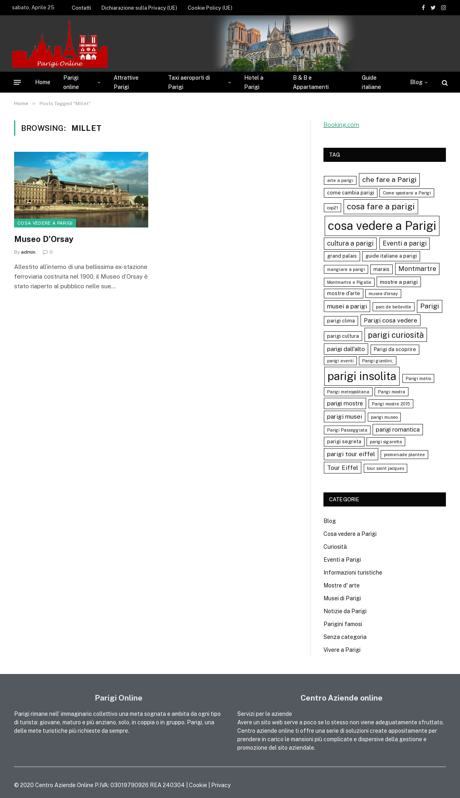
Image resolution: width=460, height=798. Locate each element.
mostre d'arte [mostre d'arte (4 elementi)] (343, 293)
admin (28, 252)
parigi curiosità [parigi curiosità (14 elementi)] (396, 334)
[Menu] (17, 82)
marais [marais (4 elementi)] (381, 269)
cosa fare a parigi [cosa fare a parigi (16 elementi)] (381, 206)
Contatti (81, 8)
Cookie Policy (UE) (210, 8)
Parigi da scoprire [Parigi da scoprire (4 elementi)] (395, 349)
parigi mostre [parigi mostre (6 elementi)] (345, 403)
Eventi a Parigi (342, 559)
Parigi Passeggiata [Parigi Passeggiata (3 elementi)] (347, 430)
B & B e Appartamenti (311, 82)
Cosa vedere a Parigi (45, 223)
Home (42, 82)
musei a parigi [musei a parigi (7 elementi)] (347, 306)
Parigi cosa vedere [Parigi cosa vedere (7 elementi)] (390, 320)
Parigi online (71, 82)
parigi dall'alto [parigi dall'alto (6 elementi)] (346, 348)
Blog (416, 82)
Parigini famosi (342, 624)
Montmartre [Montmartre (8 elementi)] (417, 269)
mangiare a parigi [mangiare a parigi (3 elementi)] (346, 269)
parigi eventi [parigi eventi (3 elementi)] (340, 360)
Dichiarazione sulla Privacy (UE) (139, 8)
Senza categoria (345, 637)
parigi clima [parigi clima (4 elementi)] (341, 321)
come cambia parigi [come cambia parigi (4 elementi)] (350, 193)
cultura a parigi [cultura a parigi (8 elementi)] (350, 243)
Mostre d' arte (341, 585)
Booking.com (341, 124)
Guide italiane (371, 82)
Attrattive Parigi (126, 82)
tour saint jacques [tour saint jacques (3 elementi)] (385, 468)
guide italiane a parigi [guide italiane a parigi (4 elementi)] (391, 256)
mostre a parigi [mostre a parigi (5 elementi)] (399, 282)
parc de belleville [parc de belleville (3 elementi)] (393, 306)
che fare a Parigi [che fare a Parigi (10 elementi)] (389, 179)
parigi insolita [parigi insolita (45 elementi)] (361, 376)
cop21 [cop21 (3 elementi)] (332, 207)
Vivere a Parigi (342, 650)
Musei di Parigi (342, 598)
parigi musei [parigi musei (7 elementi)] (344, 416)
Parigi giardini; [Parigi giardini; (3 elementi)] (377, 360)
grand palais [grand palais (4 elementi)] (342, 256)
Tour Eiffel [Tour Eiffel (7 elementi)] (342, 467)
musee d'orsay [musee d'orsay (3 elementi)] (383, 293)
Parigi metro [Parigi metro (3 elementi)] (418, 378)
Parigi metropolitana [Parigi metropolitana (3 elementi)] (348, 391)
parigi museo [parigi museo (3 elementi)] (384, 417)
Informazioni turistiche (352, 572)
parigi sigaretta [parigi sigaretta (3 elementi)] (386, 441)
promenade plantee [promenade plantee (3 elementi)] (404, 454)
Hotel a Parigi (253, 82)
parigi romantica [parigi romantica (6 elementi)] (398, 429)
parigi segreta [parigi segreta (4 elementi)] (344, 441)
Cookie (198, 785)
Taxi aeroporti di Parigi (189, 82)
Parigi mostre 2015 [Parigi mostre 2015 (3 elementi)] (391, 403)
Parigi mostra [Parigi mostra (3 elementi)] (391, 391)
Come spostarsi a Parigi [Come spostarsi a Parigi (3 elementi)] (407, 192)
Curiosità (335, 547)
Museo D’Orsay (43, 239)
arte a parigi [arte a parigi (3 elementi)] (340, 180)
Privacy (220, 785)
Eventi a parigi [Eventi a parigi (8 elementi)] (405, 243)
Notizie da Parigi (345, 611)
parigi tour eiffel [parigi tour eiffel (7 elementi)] (351, 453)
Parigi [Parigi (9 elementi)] (429, 306)
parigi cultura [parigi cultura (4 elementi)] (343, 336)
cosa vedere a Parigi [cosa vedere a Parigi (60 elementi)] (382, 226)
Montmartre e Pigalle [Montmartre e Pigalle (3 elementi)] (349, 282)
